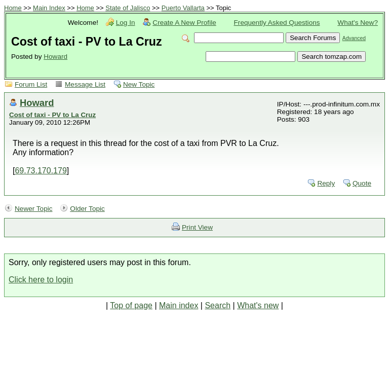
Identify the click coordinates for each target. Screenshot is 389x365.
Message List (85, 84)
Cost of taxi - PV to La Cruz (52, 115)
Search (217, 305)
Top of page (131, 305)
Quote (362, 183)
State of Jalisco (127, 8)
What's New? (357, 22)
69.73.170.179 (40, 170)
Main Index (49, 8)
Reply (326, 183)
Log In (125, 22)
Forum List (31, 84)
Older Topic (87, 208)
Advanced (354, 38)
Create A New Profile (184, 22)
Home (13, 8)
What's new (258, 305)
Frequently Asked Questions (277, 22)
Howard (55, 56)
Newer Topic (34, 208)
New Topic (138, 84)
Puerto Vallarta (183, 8)
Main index (178, 305)
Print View (197, 227)
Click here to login (41, 279)
